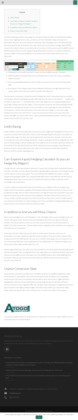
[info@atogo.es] (6, 393)
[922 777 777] (6, 397)
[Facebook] (7, 349)
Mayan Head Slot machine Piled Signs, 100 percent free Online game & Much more (34, 370)
